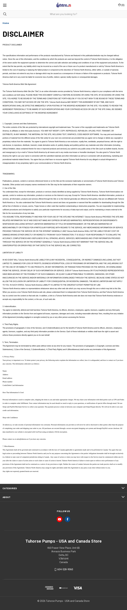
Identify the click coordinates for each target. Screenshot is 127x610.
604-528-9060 (65, 569)
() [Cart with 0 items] (121, 4)
